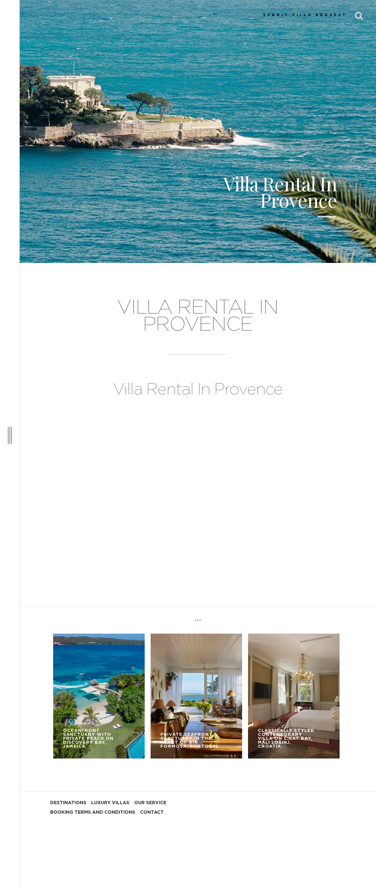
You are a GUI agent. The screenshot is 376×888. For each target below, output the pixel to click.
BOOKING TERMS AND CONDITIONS (92, 812)
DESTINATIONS (68, 803)
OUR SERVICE (150, 803)
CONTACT (152, 812)
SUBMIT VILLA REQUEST (305, 15)
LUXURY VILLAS (110, 803)
